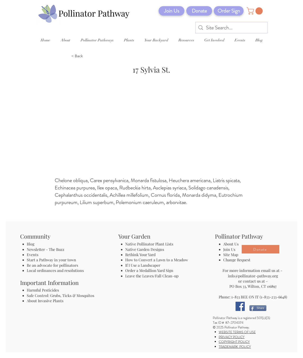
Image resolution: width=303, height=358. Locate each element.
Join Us (229, 249)
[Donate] (199, 11)
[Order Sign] (229, 11)
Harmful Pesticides (43, 290)
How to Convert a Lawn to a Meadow (156, 259)
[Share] (258, 308)
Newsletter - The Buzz (45, 249)
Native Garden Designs (144, 249)
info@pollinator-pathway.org (253, 275)
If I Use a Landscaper (142, 265)
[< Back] (86, 56)
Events (32, 254)
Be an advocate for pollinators (52, 265)
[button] (255, 11)
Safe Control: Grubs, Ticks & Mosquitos (60, 295)
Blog (31, 243)
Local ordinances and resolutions (55, 270)
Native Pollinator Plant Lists (149, 243)
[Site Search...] (231, 27)
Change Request (236, 259)
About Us (231, 243)
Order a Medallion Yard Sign (149, 270)
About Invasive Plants (45, 300)
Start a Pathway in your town (51, 259)
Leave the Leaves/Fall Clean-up (151, 275)
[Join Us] (171, 11)
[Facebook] (240, 306)
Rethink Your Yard (140, 254)
